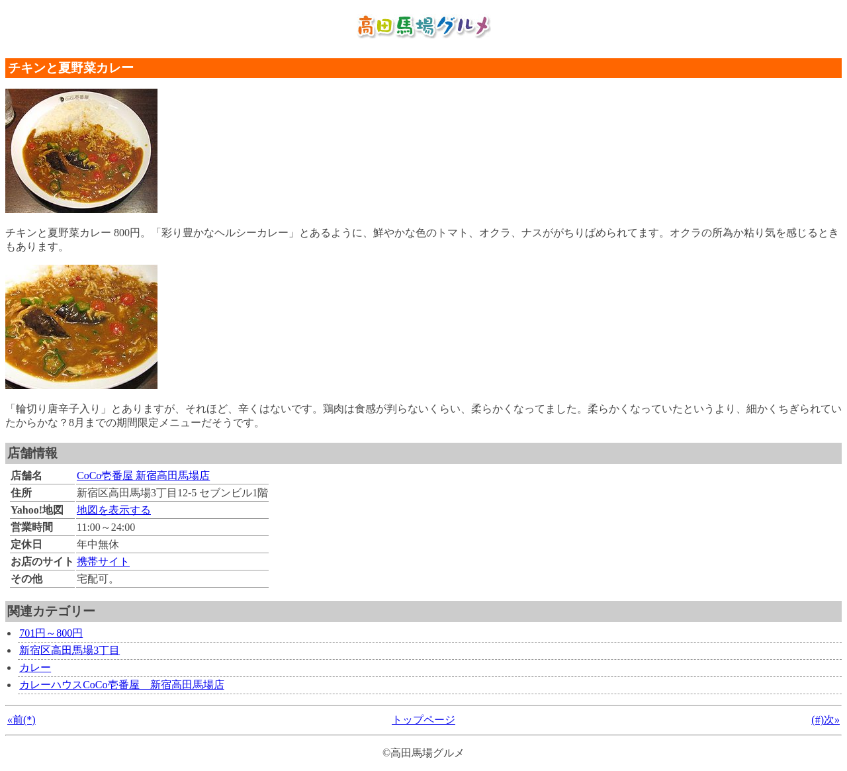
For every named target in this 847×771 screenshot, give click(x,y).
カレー (35, 667)
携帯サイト (103, 561)
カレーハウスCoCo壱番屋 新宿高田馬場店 (121, 684)
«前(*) (21, 719)
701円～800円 (51, 633)
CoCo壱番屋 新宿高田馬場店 (143, 475)
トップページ (423, 719)
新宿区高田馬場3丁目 (69, 650)
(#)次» (825, 719)
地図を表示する (114, 510)
